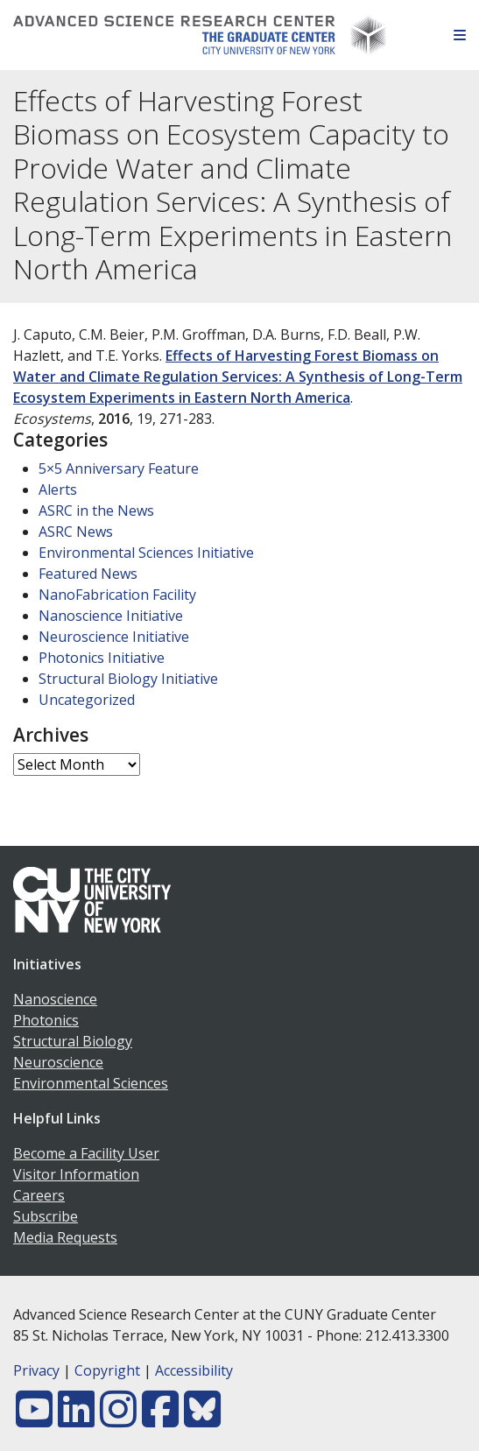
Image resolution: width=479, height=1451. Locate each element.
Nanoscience (55, 999)
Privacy (36, 1370)
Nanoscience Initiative (111, 615)
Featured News (88, 573)
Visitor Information (76, 1174)
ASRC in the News (96, 510)
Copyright (107, 1370)
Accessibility (194, 1370)
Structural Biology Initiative (128, 678)
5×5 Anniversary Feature (119, 468)
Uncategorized (87, 699)
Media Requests (65, 1237)
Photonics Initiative (102, 657)
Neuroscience (58, 1062)
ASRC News (76, 531)
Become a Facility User (86, 1153)
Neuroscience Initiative (114, 636)
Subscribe (45, 1216)
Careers (39, 1195)
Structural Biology (72, 1041)
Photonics (46, 1020)
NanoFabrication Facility (117, 594)
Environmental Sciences (90, 1083)
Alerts (58, 489)
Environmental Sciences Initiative (146, 552)
